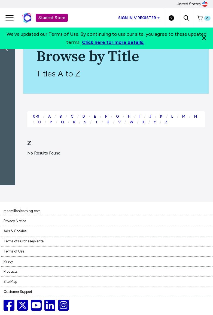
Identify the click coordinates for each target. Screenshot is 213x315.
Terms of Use (14, 251)
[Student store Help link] (171, 17)
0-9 (36, 116)
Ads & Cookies (15, 231)
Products (10, 271)
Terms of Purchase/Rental (24, 241)
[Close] (204, 38)
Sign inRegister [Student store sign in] (139, 18)
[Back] (9, 84)
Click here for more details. (113, 42)
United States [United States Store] (192, 4)
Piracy (8, 261)
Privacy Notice (15, 221)
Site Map (10, 282)
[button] (186, 17)
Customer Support (18, 292)
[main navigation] (9, 17)
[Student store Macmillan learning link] (31, 17)
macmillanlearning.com (22, 211)
